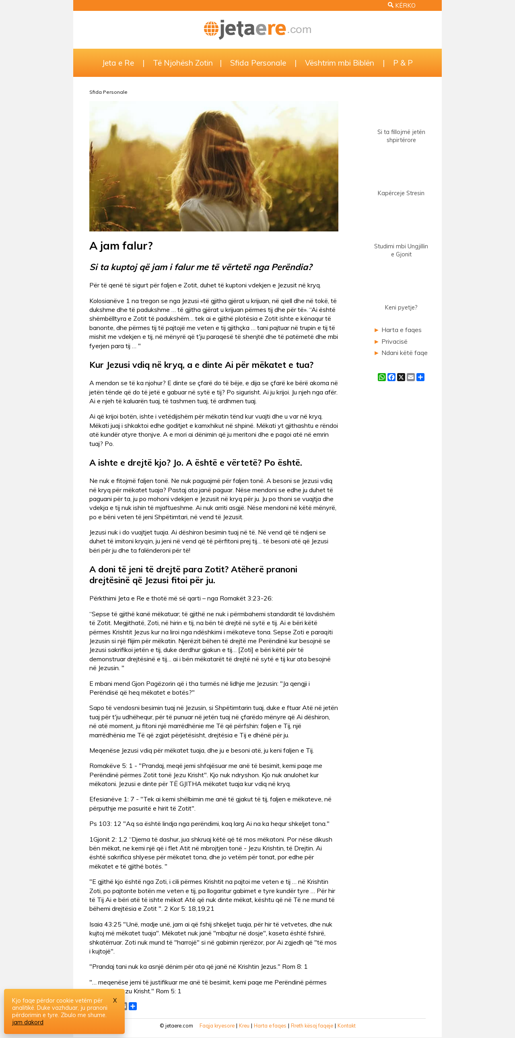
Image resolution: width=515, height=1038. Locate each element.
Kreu (244, 1025)
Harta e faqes (401, 330)
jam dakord (27, 1022)
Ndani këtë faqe (404, 353)
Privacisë (394, 341)
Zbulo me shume (83, 1015)
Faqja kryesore (217, 1025)
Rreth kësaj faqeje (312, 1025)
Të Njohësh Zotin (183, 63)
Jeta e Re (118, 63)
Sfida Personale (258, 63)
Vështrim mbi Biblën (339, 63)
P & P (403, 63)
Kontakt (347, 1025)
